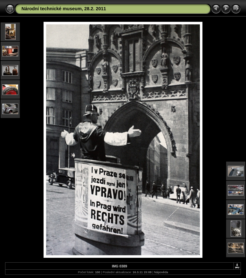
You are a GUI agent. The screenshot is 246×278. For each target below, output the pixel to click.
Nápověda (161, 272)
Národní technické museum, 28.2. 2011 (63, 8)
